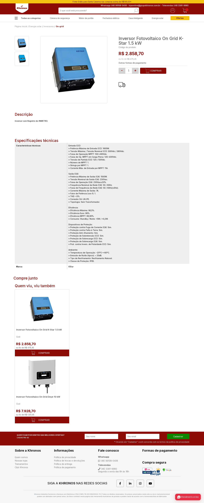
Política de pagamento (65, 467)
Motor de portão (86, 18)
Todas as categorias (31, 18)
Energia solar (157, 18)
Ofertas (180, 18)
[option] (22, 43)
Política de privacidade (65, 457)
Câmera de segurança (60, 18)
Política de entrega (63, 464)
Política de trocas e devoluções (69, 460)
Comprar (153, 71)
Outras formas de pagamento (132, 63)
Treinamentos (21, 464)
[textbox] (98, 11)
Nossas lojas (21, 460)
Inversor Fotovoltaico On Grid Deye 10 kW (38, 396)
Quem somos (21, 457)
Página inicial (21, 26)
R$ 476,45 (131, 59)
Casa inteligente (136, 18)
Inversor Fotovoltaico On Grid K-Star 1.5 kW (39, 329)
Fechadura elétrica (111, 18)
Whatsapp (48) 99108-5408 (115, 5)
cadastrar (178, 436)
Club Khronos (21, 467)
